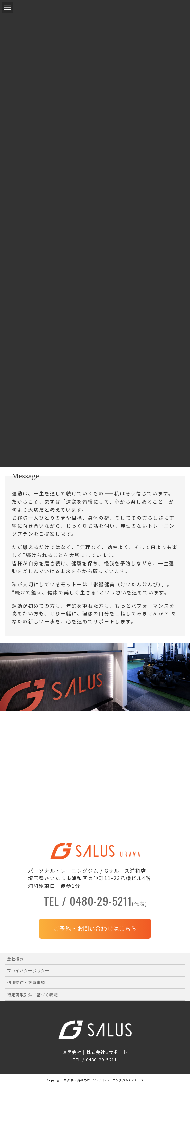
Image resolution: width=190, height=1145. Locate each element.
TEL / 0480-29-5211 (95, 902)
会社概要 (15, 958)
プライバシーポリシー (28, 970)
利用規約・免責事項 (26, 982)
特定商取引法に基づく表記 (32, 994)
